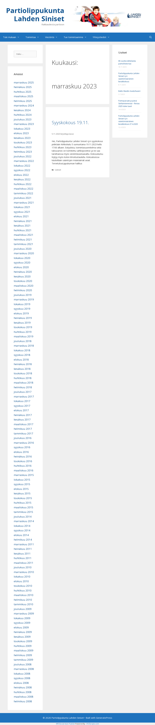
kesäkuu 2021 (22, 225)
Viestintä (53, 37)
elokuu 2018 (21, 359)
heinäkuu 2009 (23, 632)
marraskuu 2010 (24, 572)
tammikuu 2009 (23, 659)
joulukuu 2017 (22, 392)
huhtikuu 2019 (22, 332)
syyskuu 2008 (22, 678)
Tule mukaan (12, 37)
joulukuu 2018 (22, 341)
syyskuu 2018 (22, 355)
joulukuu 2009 (22, 609)
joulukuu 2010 (22, 567)
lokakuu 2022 (22, 165)
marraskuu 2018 (24, 345)
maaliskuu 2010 (23, 595)
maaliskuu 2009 (23, 650)
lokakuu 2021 (22, 207)
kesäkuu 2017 (22, 419)
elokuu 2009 (21, 627)
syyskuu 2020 (22, 262)
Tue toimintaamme (77, 37)
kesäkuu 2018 (22, 369)
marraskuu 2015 (24, 475)
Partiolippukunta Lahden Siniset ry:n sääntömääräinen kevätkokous (128, 77)
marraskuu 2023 (24, 124)
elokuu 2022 (21, 175)
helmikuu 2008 (23, 701)
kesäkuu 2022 (22, 179)
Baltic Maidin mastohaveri (129, 91)
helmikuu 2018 (23, 387)
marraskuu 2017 (24, 396)
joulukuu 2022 (22, 156)
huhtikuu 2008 (22, 692)
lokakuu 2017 (22, 401)
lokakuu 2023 (22, 128)
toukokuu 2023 (23, 142)
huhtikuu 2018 (22, 378)
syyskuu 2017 (22, 405)
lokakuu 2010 (22, 576)
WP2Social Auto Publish (65, 724)
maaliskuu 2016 (23, 470)
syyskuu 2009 (22, 622)
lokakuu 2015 (22, 479)
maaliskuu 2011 (23, 562)
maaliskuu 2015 (23, 507)
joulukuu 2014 (22, 516)
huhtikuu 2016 (22, 465)
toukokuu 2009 (23, 641)
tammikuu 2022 (23, 193)
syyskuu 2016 (22, 447)
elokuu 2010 (21, 581)
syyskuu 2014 (22, 530)
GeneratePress (104, 717)
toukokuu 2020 (23, 281)
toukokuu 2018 (23, 373)
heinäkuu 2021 (23, 221)
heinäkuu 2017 (23, 415)
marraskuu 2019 (24, 299)
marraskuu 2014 (24, 521)
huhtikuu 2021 (22, 230)
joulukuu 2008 (22, 664)
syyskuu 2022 (22, 170)
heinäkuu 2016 (23, 456)
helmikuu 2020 (23, 290)
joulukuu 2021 (22, 198)
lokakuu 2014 (22, 526)
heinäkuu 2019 (23, 318)
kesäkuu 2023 (22, 138)
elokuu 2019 (21, 313)
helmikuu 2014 (23, 539)
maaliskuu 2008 (23, 696)
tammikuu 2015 (23, 512)
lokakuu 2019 (22, 304)
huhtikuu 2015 (22, 502)
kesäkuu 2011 (22, 553)
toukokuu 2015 (23, 498)
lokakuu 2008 (22, 673)
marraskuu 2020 (24, 253)
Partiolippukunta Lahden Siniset (35, 14)
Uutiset (58, 170)
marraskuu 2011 (24, 544)
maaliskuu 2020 (23, 285)
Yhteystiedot (103, 37)
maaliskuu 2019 (23, 336)
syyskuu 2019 (22, 308)
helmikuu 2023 (23, 151)
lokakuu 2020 (22, 258)
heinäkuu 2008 (23, 687)
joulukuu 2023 (22, 119)
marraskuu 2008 (24, 669)
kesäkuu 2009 (22, 636)
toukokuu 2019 (23, 327)
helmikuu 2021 (23, 239)
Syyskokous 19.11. (70, 122)
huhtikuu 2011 (22, 558)
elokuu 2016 (21, 452)
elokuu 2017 (21, 410)
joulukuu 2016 (22, 438)
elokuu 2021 (21, 216)
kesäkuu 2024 (22, 110)
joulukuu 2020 (22, 248)
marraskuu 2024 (24, 105)
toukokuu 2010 (23, 586)
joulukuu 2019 (22, 295)
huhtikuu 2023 (22, 147)
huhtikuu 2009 (22, 646)
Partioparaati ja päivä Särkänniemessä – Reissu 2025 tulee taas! (129, 103)
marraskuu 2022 (24, 161)
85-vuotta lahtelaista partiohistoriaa (127, 62)
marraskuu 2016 (24, 442)
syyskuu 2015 (22, 484)
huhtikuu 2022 (22, 184)
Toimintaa (33, 37)
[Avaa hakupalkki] (150, 37)
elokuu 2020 (21, 267)
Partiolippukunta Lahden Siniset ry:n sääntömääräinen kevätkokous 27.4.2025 (128, 120)
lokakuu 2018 (22, 350)
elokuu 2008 (21, 683)
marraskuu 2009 (24, 613)
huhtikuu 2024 (22, 114)
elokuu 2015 (21, 489)
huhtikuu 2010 (22, 590)
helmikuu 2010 (23, 599)
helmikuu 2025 (23, 101)
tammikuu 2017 (23, 433)
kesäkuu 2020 (22, 276)
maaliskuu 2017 (23, 424)
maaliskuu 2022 (23, 188)
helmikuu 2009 (23, 655)
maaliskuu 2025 (23, 96)
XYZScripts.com (92, 724)
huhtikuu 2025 (22, 91)
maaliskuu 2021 (23, 235)
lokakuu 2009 (22, 618)
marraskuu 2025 (24, 82)
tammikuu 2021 (23, 244)
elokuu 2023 (21, 133)
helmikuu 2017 (23, 428)
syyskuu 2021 (22, 212)
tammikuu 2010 (23, 604)
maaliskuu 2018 (23, 382)
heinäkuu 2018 (23, 364)
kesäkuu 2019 (22, 322)
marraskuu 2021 (24, 202)
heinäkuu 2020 (23, 271)
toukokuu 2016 (23, 461)
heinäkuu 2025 (23, 87)
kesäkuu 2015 (22, 493)
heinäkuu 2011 (23, 549)
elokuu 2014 (21, 535)
